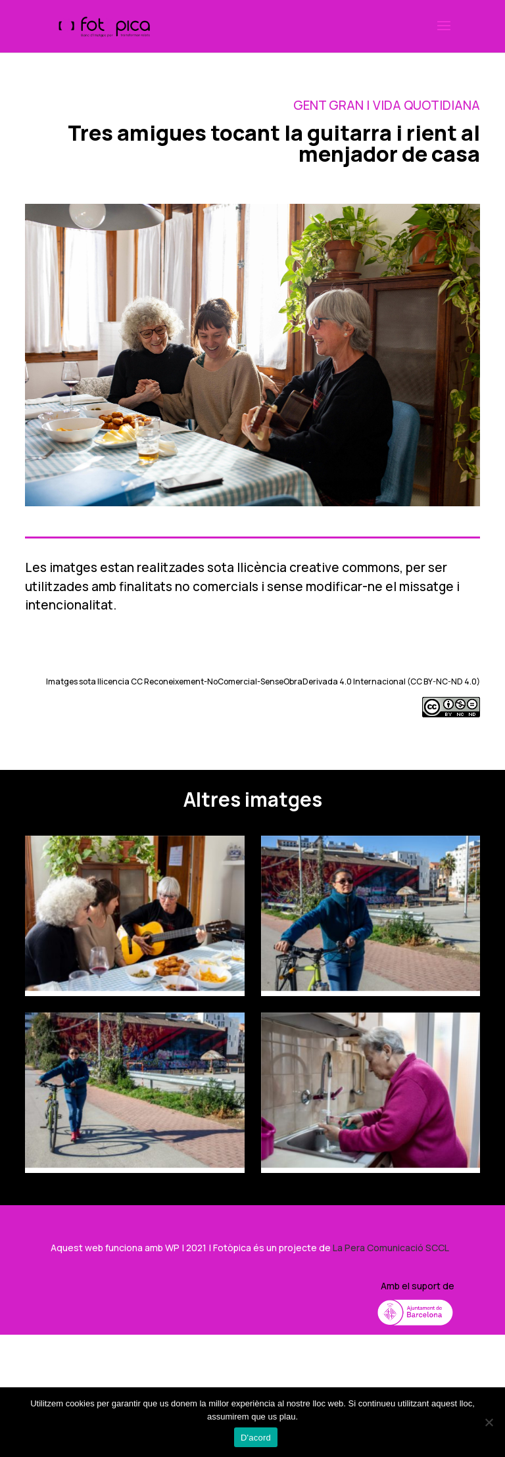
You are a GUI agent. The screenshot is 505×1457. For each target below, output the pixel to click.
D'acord (256, 1438)
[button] (443, 34)
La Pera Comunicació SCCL (391, 1247)
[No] (488, 1422)
